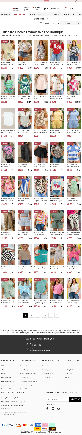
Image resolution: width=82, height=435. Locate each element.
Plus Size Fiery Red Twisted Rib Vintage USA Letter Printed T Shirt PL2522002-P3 (56, 64)
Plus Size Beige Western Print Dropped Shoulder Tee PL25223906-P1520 (24, 64)
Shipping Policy (47, 370)
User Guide (68, 373)
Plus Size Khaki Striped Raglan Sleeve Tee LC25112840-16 (25, 268)
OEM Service (24, 377)
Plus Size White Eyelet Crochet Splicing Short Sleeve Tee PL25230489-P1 (74, 302)
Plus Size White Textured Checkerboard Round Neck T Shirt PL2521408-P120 (73, 98)
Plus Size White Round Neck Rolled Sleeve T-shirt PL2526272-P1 (8, 132)
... (41, 315)
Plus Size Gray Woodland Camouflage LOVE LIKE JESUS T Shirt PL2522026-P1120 (7, 166)
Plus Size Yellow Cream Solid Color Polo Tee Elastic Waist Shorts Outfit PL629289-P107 (57, 132)
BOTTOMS (54, 14)
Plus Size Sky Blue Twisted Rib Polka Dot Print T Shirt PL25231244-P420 (24, 302)
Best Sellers (66, 23)
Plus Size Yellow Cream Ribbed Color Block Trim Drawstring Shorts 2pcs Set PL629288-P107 (8, 64)
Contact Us (4, 373)
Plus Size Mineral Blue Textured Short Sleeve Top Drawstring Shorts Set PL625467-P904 (57, 234)
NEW (5, 41)
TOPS (32, 14)
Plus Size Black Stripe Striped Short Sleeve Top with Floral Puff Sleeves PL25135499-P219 (73, 64)
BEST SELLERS (20, 14)
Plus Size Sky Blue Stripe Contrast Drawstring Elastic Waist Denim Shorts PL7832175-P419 (24, 234)
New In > (5, 14)
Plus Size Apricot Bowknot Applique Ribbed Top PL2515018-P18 (56, 98)
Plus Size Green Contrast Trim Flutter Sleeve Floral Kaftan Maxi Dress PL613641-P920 (74, 200)
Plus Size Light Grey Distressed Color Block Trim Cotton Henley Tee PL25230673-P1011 (24, 132)
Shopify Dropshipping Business (11, 398)
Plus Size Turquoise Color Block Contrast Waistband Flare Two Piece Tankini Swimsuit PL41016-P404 (41, 268)
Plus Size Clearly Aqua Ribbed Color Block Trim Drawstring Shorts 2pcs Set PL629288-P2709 (8, 302)
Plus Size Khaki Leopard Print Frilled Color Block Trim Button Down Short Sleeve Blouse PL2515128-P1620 (40, 200)
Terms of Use (24, 366)
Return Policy (24, 370)
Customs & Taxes (47, 373)
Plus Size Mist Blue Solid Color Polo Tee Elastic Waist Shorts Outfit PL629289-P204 (73, 132)
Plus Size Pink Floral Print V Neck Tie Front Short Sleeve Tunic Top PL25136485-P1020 (8, 200)
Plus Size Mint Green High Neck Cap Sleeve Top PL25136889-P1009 (41, 302)
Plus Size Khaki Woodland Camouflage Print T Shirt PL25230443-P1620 (56, 166)
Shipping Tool (46, 377)
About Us (4, 370)
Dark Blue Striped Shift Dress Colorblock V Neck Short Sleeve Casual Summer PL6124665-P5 (24, 200)
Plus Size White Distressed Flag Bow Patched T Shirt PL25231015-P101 (56, 200)
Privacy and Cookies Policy (28, 373)
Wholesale (37, 8)
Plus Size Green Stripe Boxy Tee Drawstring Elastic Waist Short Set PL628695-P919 (24, 98)
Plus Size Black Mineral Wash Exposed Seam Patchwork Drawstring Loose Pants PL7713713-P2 (25, 166)
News (66, 366)
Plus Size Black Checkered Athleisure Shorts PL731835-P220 (8, 268)
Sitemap (67, 377)
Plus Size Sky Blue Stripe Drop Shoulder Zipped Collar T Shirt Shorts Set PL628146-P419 (73, 166)
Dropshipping (28, 8)
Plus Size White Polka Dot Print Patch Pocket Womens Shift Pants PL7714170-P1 (74, 234)
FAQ (2, 366)
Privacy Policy (24, 389)
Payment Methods (48, 366)
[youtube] (58, 408)
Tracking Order (69, 370)
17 (51, 315)
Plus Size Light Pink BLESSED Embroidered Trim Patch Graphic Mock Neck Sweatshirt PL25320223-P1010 (40, 98)
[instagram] (52, 408)
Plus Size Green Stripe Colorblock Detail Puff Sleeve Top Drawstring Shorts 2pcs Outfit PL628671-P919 (8, 98)
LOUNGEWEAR (68, 14)
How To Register (6, 377)
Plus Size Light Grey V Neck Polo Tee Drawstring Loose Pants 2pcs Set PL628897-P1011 (57, 268)
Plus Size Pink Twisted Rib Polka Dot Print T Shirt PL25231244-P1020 (73, 268)
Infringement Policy (26, 385)
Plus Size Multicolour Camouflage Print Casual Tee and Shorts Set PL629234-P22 (40, 64)
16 (45, 315)
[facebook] (47, 408)
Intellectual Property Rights (28, 381)
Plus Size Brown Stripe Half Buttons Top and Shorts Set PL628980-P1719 (41, 132)
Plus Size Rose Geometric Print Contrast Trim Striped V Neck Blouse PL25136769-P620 (41, 234)
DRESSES (42, 14)
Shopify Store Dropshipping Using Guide (13, 401)
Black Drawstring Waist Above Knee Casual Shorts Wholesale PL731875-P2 (41, 166)
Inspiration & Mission (7, 385)
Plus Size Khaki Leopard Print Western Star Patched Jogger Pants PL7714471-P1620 (8, 234)
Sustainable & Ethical (7, 389)
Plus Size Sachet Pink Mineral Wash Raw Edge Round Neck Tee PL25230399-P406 (57, 302)
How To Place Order (7, 381)
